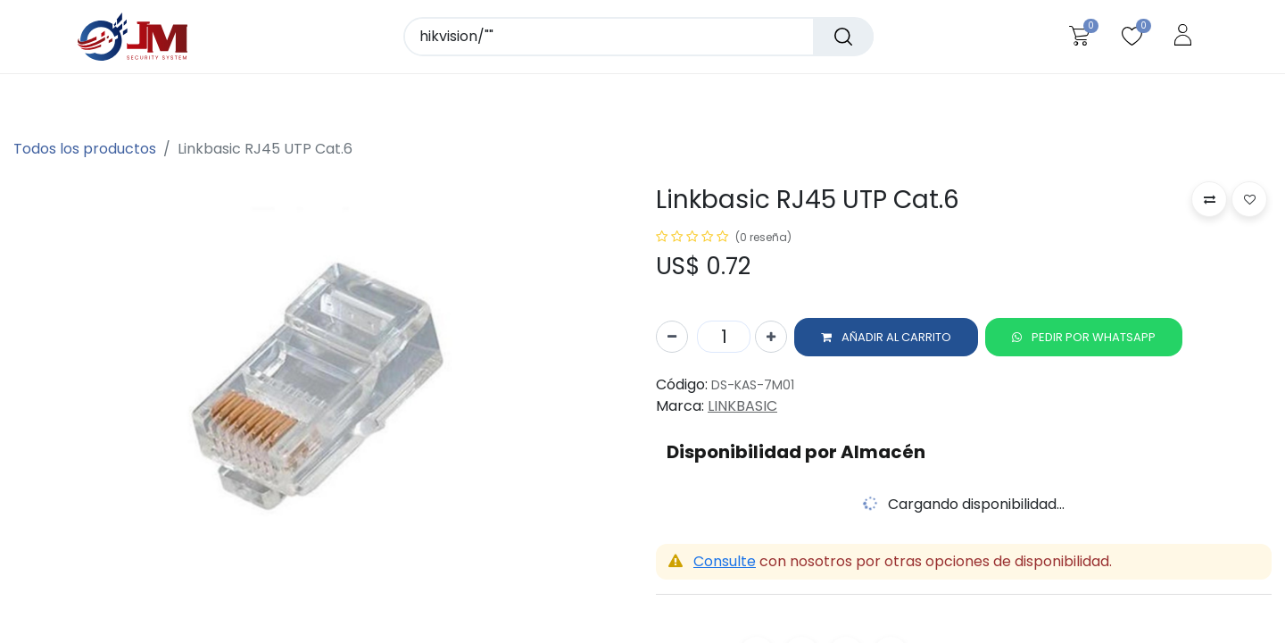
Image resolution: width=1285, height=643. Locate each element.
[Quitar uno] (672, 341)
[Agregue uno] (771, 341)
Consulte (724, 565)
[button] (886, 341)
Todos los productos (84, 148)
